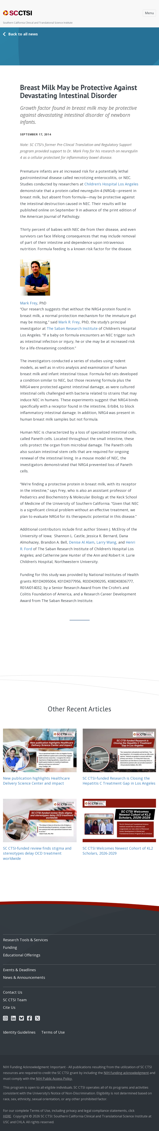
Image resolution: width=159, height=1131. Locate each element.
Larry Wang (106, 542)
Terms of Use (53, 1032)
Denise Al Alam (81, 542)
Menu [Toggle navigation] (149, 13)
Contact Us (12, 992)
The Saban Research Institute (72, 328)
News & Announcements (24, 977)
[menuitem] (79, 938)
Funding (10, 947)
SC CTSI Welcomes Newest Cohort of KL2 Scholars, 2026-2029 (118, 851)
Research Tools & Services (25, 939)
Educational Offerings (21, 955)
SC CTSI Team (15, 999)
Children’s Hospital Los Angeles (111, 184)
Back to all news (23, 34)
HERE (7, 1116)
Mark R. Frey (69, 322)
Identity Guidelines (19, 1032)
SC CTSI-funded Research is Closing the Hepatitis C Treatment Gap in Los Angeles (119, 781)
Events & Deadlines (19, 969)
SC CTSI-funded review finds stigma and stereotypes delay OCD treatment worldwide (37, 853)
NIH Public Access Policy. (54, 1078)
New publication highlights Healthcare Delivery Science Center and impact (36, 781)
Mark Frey (28, 303)
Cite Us (9, 1007)
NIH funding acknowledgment (126, 1073)
